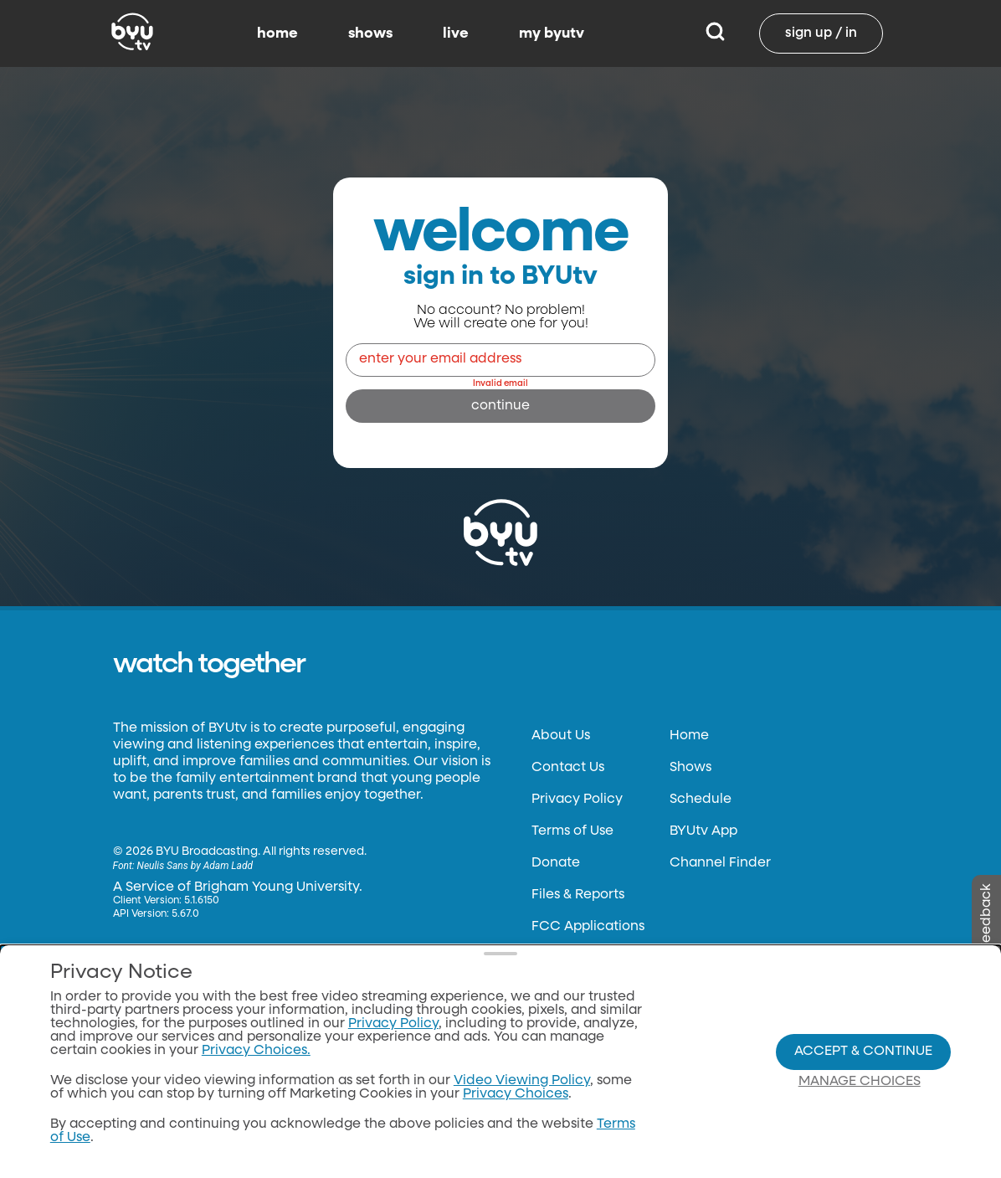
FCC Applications (587, 927)
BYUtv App (703, 831)
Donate (555, 863)
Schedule (701, 799)
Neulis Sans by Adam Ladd (195, 866)
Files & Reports (577, 895)
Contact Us (567, 767)
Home (689, 736)
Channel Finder (720, 863)
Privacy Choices (515, 1094)
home (277, 33)
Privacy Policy (577, 799)
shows (370, 33)
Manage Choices (859, 1081)
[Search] (715, 33)
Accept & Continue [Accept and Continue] (863, 1051)
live (456, 33)
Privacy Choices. (256, 1050)
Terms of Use (572, 831)
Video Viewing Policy (522, 1081)
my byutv (551, 33)
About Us (560, 736)
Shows (690, 767)
